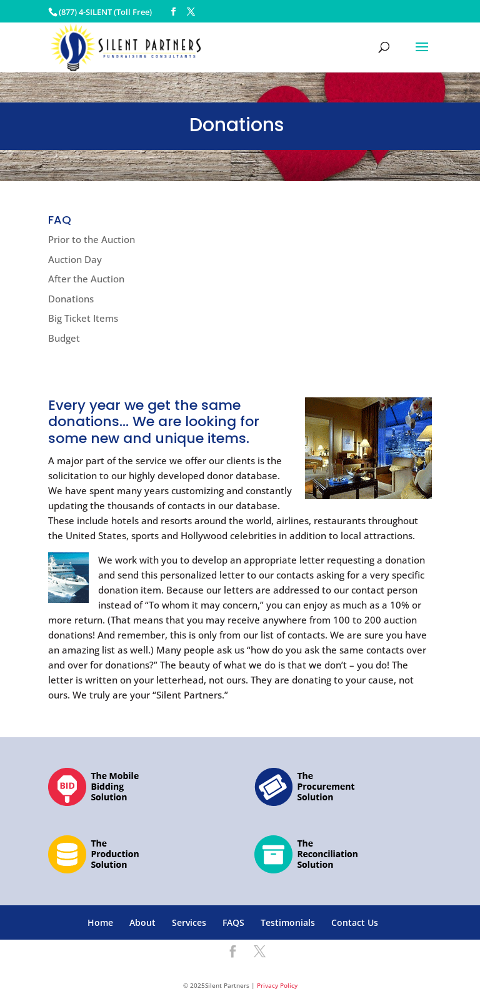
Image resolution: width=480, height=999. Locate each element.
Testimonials (288, 922)
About (142, 922)
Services (189, 922)
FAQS (233, 922)
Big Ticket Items (83, 318)
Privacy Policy (277, 985)
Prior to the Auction (91, 239)
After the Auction (86, 278)
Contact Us (354, 922)
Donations (71, 298)
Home (100, 922)
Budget (64, 338)
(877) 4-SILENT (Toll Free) (105, 11)
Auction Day (75, 259)
